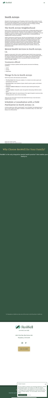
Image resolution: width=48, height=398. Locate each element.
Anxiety (7, 69)
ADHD (7, 68)
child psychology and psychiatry (17, 55)
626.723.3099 (24, 299)
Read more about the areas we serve (13, 142)
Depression (8, 71)
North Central (13, 141)
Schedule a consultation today (27, 108)
